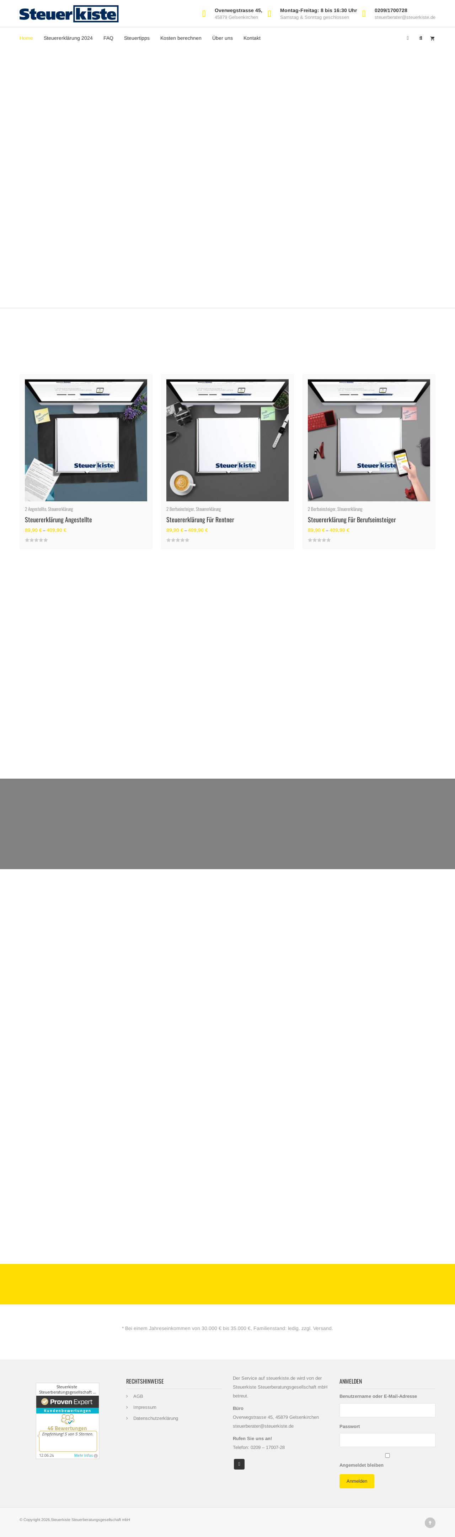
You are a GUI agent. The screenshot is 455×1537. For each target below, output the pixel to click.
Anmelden (357, 1481)
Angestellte (37, 508)
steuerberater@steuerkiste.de (405, 17)
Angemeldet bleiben (361, 1465)
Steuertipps (137, 38)
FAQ (108, 38)
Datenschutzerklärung (155, 1418)
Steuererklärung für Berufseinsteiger (352, 519)
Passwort (349, 1426)
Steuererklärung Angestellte (58, 519)
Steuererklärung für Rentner (200, 519)
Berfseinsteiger (182, 508)
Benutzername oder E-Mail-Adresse (378, 1396)
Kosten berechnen (181, 38)
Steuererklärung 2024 (68, 38)
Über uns (222, 38)
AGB (138, 1396)
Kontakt (252, 38)
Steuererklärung (60, 508)
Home (26, 38)
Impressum (144, 1407)
